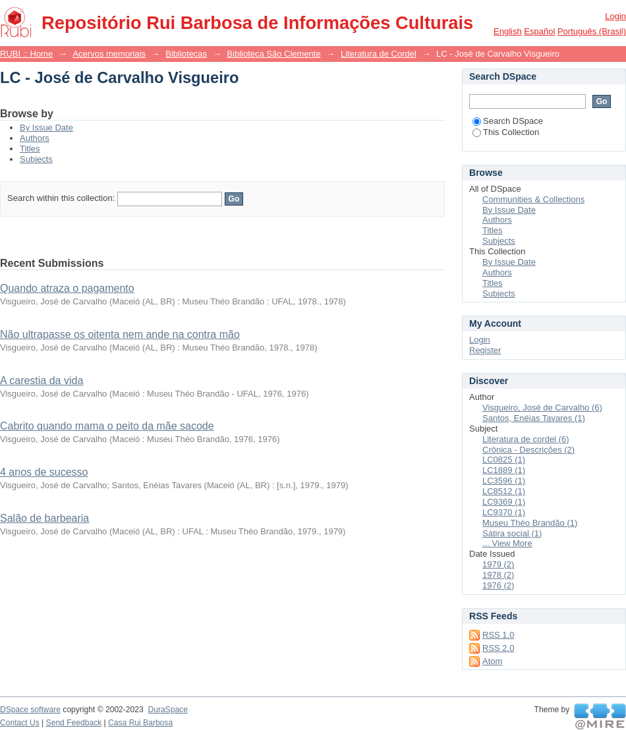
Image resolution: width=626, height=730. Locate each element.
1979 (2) (498, 564)
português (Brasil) (591, 31)
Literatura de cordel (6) (525, 439)
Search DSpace (507, 121)
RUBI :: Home (26, 54)
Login (615, 16)
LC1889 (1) (503, 470)
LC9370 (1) (503, 512)
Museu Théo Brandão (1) (529, 523)
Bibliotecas (186, 54)
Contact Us (20, 722)
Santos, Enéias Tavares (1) (533, 418)
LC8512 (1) (503, 491)
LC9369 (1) (503, 502)
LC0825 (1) (503, 459)
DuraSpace (167, 709)
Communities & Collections (533, 199)
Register (485, 350)
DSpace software (30, 709)
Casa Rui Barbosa (140, 722)
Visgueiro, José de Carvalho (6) (542, 407)
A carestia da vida (41, 380)
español (539, 31)
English (508, 31)
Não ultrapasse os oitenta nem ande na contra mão (120, 334)
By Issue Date (46, 127)
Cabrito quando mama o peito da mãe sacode (107, 426)
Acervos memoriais (109, 54)
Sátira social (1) (512, 533)
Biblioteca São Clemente (273, 54)
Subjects (36, 159)
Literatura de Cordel (378, 54)
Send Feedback (74, 722)
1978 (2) (498, 575)
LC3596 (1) (503, 481)
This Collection (505, 132)
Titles (30, 149)
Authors (34, 138)
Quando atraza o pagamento (67, 288)
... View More (507, 543)
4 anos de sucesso (44, 472)
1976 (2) (498, 585)
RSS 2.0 (498, 648)
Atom (492, 661)
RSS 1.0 (498, 635)
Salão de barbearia (44, 518)
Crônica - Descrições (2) (528, 450)
